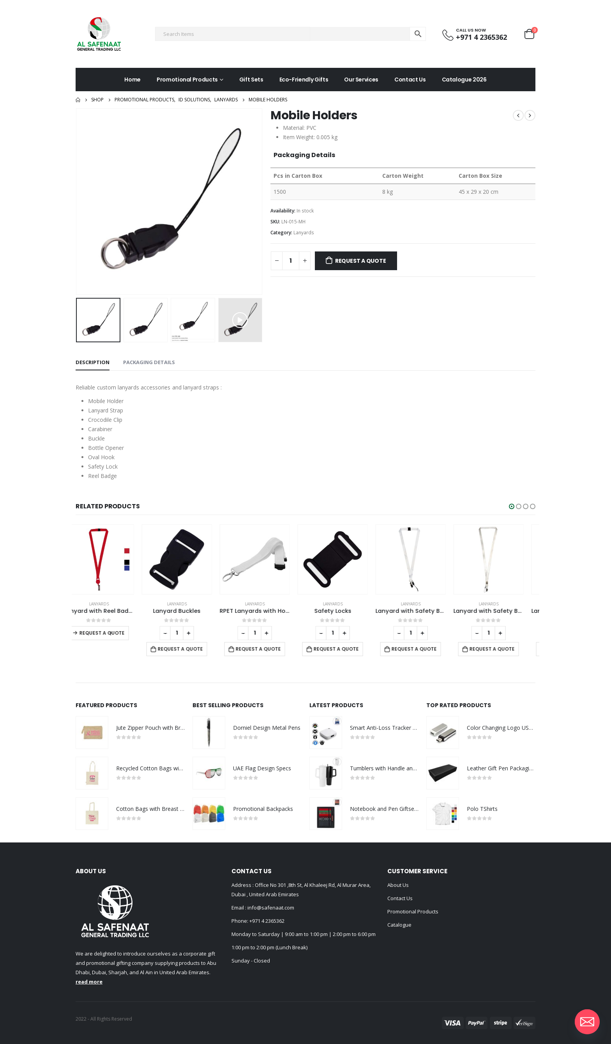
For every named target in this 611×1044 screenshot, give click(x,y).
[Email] (587, 1021)
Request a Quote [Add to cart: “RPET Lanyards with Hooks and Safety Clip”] (270, 649)
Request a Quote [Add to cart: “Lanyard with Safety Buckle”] (426, 649)
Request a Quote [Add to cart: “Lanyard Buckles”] (192, 649)
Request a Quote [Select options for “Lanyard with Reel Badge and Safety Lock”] (113, 633)
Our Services (361, 79)
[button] (511, 506)
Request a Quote (360, 261)
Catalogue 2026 (464, 79)
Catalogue (399, 924)
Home (132, 79)
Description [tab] (92, 362)
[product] (110, 559)
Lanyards (303, 232)
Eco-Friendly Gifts (303, 79)
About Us (398, 884)
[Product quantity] (290, 260)
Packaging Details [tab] (149, 362)
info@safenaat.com (270, 907)
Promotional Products (187, 79)
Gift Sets (251, 79)
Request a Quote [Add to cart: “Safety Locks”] (348, 649)
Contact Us (410, 79)
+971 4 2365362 (266, 920)
